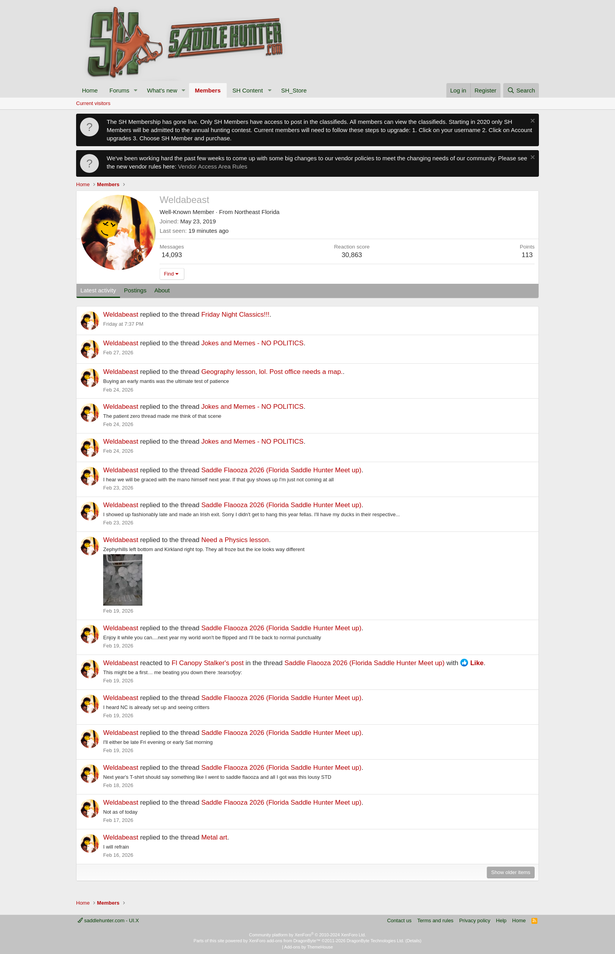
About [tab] (161, 290)
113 (527, 255)
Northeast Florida (257, 212)
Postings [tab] (135, 290)
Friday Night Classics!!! (235, 314)
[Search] (521, 90)
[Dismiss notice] (531, 122)
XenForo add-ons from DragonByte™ (284, 940)
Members (208, 90)
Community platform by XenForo (307, 934)
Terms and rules (435, 920)
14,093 (172, 255)
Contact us (399, 920)
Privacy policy (474, 920)
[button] (135, 90)
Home (90, 90)
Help (501, 920)
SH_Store (294, 90)
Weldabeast (120, 314)
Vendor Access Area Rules (212, 166)
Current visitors (93, 103)
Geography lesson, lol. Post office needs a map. (272, 371)
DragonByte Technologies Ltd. (375, 940)
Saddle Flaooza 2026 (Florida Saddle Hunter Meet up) (281, 470)
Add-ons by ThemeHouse (308, 947)
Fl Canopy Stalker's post (208, 663)
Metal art (214, 837)
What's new (162, 90)
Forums (119, 90)
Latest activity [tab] (98, 290)
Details (413, 940)
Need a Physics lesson (235, 540)
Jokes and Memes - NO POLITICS (252, 343)
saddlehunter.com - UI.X (108, 920)
